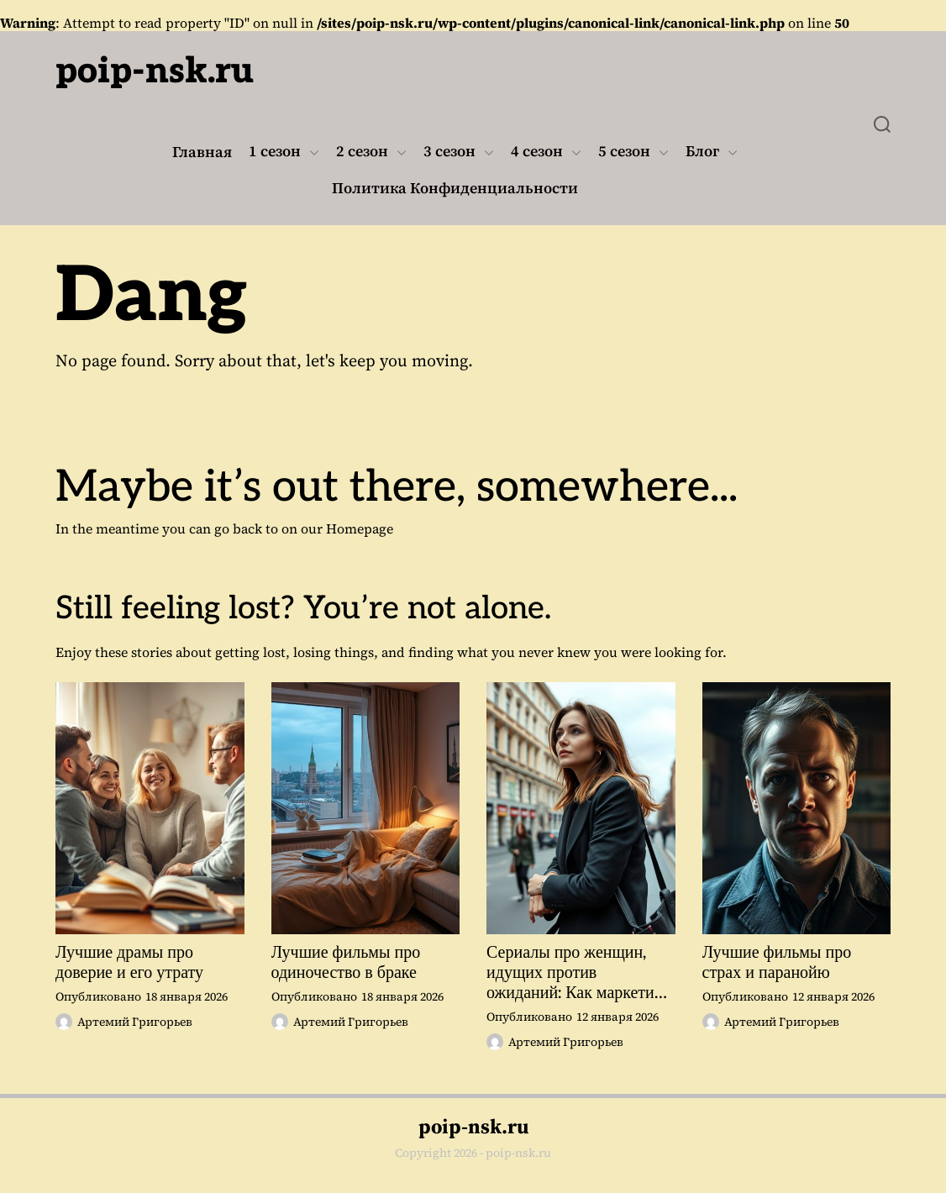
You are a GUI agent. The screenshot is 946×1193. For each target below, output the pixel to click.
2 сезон (371, 152)
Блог (712, 152)
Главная (202, 152)
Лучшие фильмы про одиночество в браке (346, 963)
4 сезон (546, 152)
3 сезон (458, 152)
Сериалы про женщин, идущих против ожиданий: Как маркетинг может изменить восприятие (578, 973)
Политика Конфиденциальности (455, 188)
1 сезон (284, 152)
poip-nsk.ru (154, 71)
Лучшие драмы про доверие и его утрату (129, 963)
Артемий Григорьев (123, 1021)
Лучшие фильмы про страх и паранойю (777, 963)
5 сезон (633, 152)
